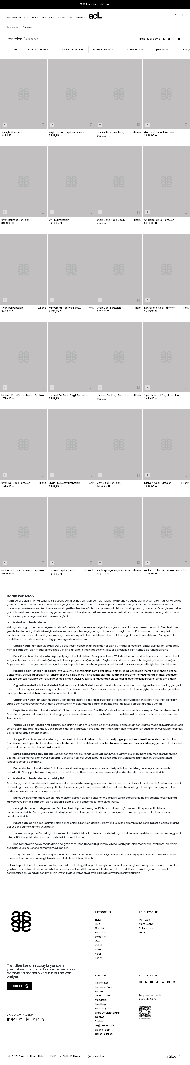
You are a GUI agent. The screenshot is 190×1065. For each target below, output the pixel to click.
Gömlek (99, 928)
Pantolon (100, 932)
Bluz (97, 924)
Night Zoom (146, 924)
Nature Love (146, 928)
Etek (97, 941)
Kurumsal (101, 975)
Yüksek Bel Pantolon (71, 49)
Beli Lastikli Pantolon (104, 49)
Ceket (98, 945)
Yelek (98, 953)
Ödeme (99, 1017)
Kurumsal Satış (104, 987)
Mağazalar (154, 4)
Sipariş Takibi (134, 4)
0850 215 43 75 (147, 999)
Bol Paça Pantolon (38, 49)
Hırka (98, 949)
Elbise (98, 919)
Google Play (35, 1019)
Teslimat (100, 1021)
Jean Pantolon (134, 49)
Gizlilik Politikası (71, 1056)
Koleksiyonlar (148, 912)
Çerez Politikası (104, 1034)
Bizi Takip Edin (148, 975)
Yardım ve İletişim (173, 4)
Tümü (14, 49)
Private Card (102, 995)
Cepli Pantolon (161, 49)
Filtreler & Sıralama (149, 39)
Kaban (99, 958)
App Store (14, 1019)
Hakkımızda (101, 983)
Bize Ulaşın (101, 1004)
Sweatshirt (101, 936)
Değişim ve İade (104, 1025)
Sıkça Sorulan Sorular (107, 1012)
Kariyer (99, 991)
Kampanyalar (103, 1008)
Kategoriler (12, 27)
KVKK (53, 1056)
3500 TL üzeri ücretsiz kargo (95, 4)
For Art (143, 932)
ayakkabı (130, 664)
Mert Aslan (145, 919)
